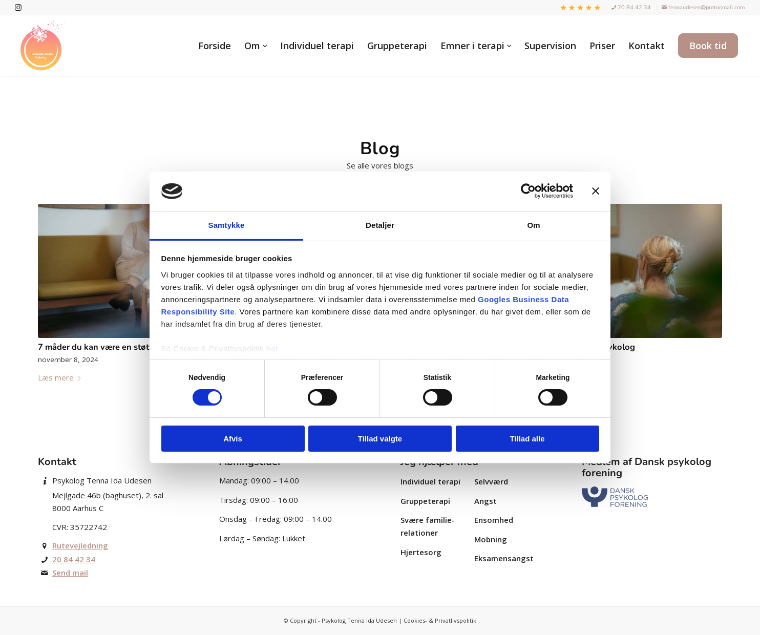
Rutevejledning (80, 545)
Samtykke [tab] (226, 225)
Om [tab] (533, 225)
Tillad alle (527, 438)
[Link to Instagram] (18, 7)
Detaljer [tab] (380, 225)
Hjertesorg (420, 552)
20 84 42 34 (631, 7)
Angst (485, 501)
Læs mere (60, 377)
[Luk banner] (595, 191)
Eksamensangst (504, 558)
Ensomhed (493, 520)
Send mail (70, 572)
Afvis (232, 438)
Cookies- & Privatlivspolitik (440, 620)
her (272, 348)
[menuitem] (580, 8)
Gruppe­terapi (425, 501)
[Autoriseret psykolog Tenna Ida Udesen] (43, 45)
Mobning (490, 539)
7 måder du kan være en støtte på (103, 347)
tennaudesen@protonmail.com (703, 7)
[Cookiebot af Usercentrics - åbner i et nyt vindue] (528, 191)
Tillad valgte (380, 438)
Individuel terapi (430, 481)
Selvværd (491, 481)
